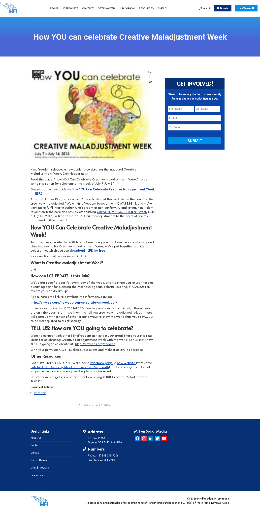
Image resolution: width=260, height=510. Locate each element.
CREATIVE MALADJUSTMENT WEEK (122, 211)
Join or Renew (39, 460)
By (84, 405)
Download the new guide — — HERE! (93, 191)
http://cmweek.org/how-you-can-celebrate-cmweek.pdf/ (74, 302)
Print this (40, 392)
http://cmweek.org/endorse (95, 343)
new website (126, 362)
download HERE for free (87, 250)
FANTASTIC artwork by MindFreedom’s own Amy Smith (70, 366)
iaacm (36, 76)
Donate (35, 452)
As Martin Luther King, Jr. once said (55, 199)
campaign (38, 72)
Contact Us (37, 445)
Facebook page (101, 362)
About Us (36, 437)
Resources (37, 475)
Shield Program (40, 467)
